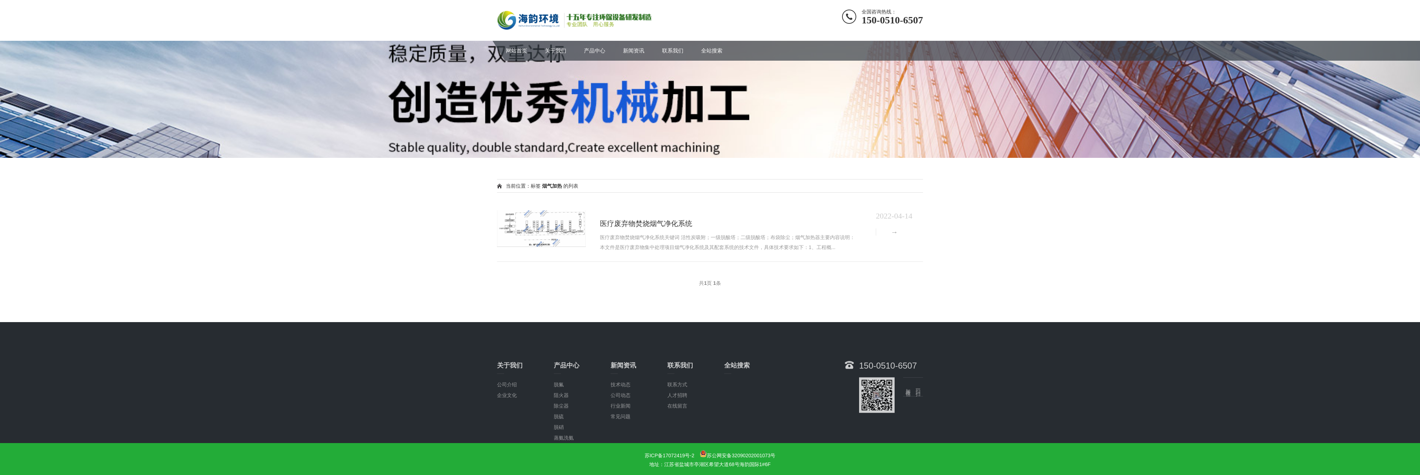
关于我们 (555, 51)
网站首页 (516, 51)
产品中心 (594, 51)
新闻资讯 (633, 51)
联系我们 (672, 51)
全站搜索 (711, 51)
